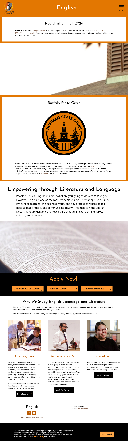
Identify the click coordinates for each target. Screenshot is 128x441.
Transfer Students (58, 288)
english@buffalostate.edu (32, 417)
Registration (39, 30)
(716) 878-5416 (82, 409)
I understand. (107, 434)
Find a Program (23, 394)
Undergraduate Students (28, 288)
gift (92, 166)
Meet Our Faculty (63, 390)
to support (45, 173)
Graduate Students (93, 288)
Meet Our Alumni (102, 375)
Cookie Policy (38, 437)
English (66, 8)
